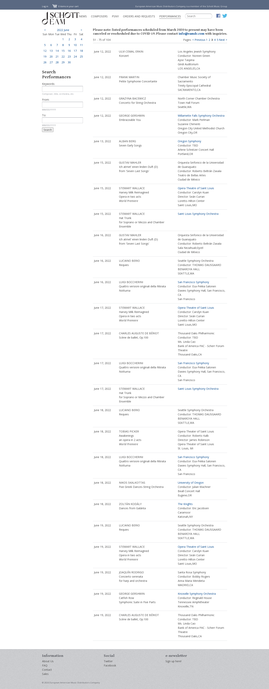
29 (63, 62)
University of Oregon (191, 482)
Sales (45, 674)
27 (51, 62)
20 (51, 56)
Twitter (108, 661)
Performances (170, 16)
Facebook (110, 665)
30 (69, 62)
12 (44, 51)
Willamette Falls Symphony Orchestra (201, 115)
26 (44, 62)
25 (81, 56)
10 (75, 45)
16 (69, 51)
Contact (47, 669)
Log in (45, 6)
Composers (99, 16)
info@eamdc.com (191, 34)
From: (45, 99)
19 (44, 56)
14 (57, 51)
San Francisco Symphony (193, 282)
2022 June (63, 30)
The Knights (185, 504)
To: (44, 115)
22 (63, 56)
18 (81, 51)
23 (69, 56)
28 (57, 62)
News (83, 16)
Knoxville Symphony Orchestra (197, 593)
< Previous (198, 40)
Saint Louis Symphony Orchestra (198, 214)
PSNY (115, 16)
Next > (223, 40)
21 (57, 56)
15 (63, 51)
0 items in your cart (65, 6)
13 (51, 51)
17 (75, 51)
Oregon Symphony (189, 141)
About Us (48, 661)
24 (75, 56)
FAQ (44, 665)
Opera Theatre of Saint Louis (196, 188)
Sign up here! (173, 661)
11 (81, 45)
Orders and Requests (139, 16)
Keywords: (48, 84)
